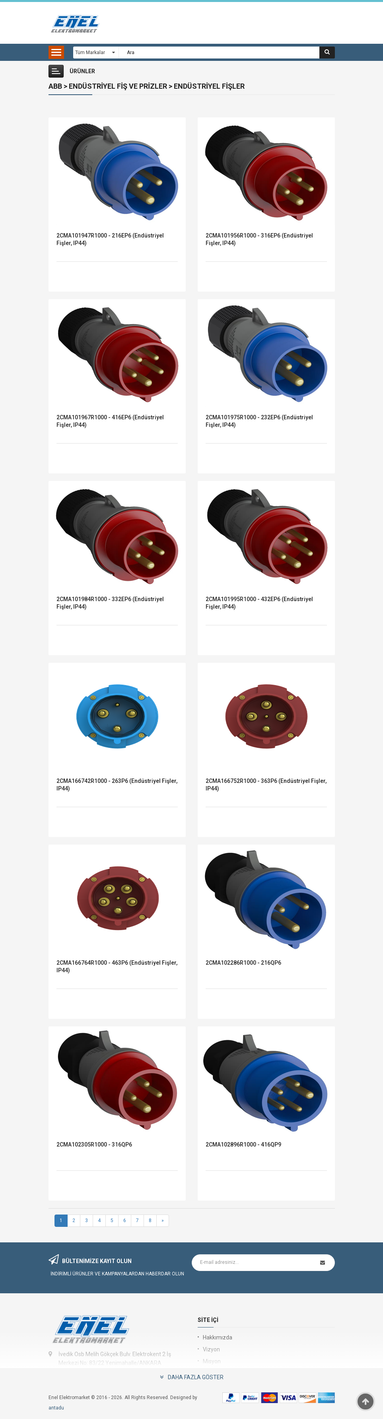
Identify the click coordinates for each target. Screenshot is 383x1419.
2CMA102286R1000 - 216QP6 (243, 963)
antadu (56, 1408)
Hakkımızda (217, 1337)
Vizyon (211, 1349)
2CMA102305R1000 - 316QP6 (94, 1144)
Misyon (212, 1361)
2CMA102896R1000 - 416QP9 (243, 1144)
